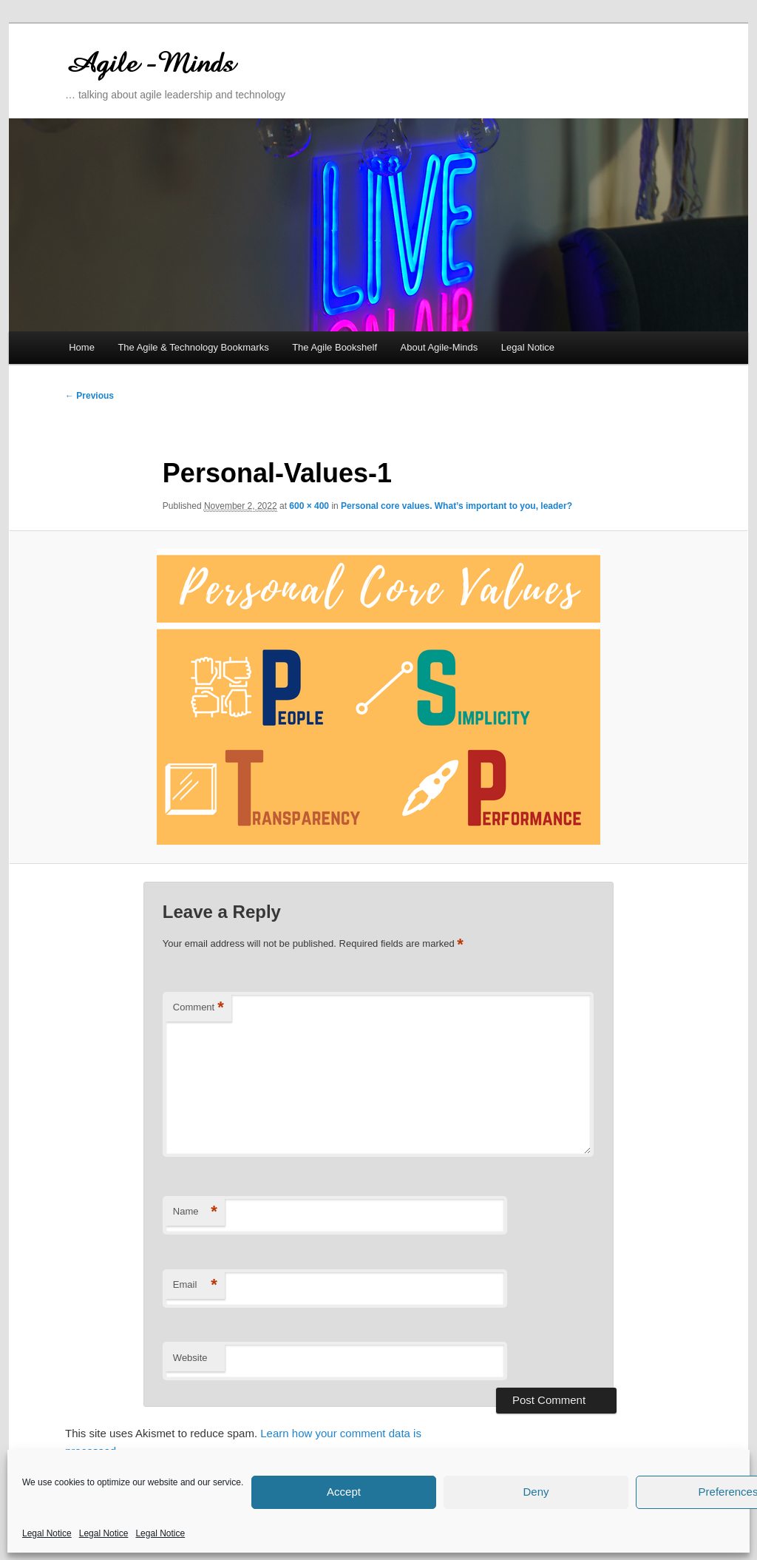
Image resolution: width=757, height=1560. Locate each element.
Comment (198, 1008)
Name (195, 1212)
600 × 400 (309, 506)
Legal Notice (47, 1533)
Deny (536, 1491)
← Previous (89, 396)
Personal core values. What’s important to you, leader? (456, 506)
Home (82, 347)
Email (195, 1285)
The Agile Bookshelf (334, 347)
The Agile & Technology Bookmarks (193, 347)
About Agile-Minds (439, 347)
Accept (344, 1491)
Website (190, 1357)
